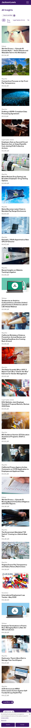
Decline (8, 724)
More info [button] (3, 720)
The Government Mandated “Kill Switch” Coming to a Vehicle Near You (14, 534)
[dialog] (15, 720)
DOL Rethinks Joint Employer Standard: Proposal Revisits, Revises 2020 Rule (15, 404)
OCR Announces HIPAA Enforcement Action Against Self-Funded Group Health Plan (15, 691)
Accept (22, 724)
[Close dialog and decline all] (30, 714)
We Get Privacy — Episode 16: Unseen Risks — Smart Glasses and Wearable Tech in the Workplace (15, 51)
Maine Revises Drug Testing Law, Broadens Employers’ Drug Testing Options (15, 179)
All (3, 20)
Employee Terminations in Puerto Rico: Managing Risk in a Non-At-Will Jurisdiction (14, 628)
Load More (6, 702)
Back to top (8, 712)
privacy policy (5, 718)
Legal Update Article (19, 20)
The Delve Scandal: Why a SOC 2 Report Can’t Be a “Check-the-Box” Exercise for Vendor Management (15, 372)
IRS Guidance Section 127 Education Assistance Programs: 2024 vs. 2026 (15, 437)
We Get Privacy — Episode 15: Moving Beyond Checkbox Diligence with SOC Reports (15, 502)
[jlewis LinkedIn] (28, 712)
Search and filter (7, 15)
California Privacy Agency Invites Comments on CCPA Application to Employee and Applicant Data (15, 469)
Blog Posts (8, 21)
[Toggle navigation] (27, 2)
